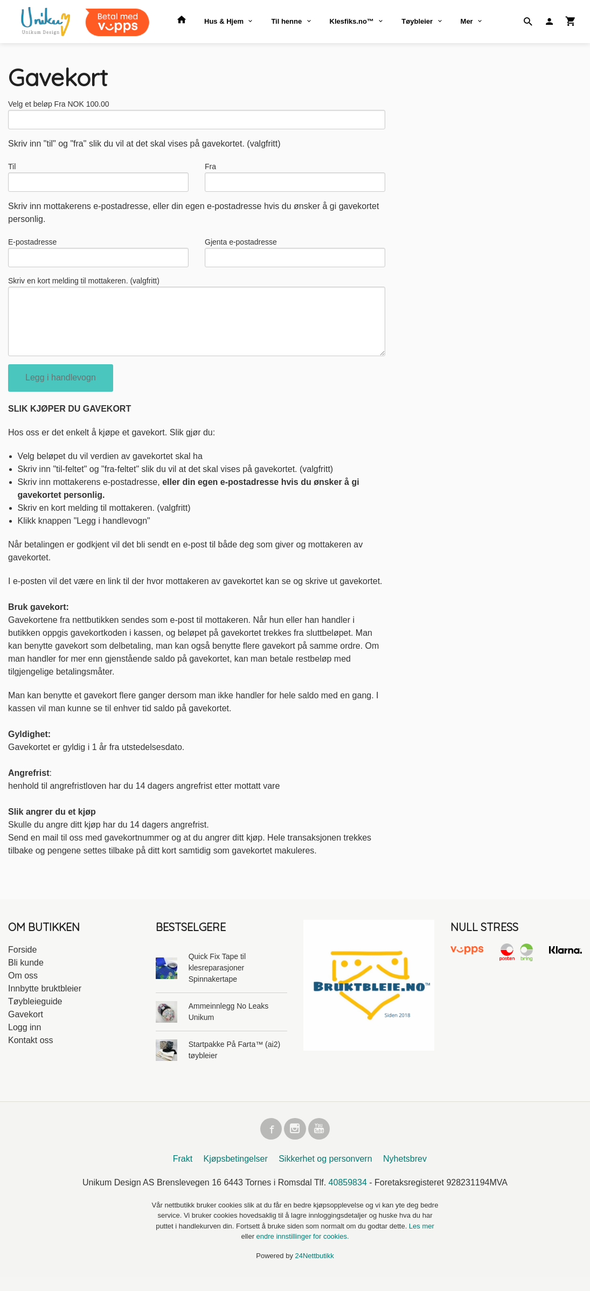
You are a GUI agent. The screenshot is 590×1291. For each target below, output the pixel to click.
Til (12, 168)
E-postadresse (32, 246)
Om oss (23, 987)
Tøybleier (417, 21)
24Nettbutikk (314, 1270)
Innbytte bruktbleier (44, 1000)
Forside (22, 961)
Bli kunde (26, 974)
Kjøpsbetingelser (236, 1172)
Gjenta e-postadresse (241, 246)
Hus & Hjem (224, 21)
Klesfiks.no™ (352, 21)
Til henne (286, 21)
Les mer (421, 1240)
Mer (467, 21)
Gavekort (25, 1026)
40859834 (348, 1196)
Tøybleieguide (35, 1013)
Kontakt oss (30, 1052)
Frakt (182, 1172)
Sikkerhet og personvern (325, 1172)
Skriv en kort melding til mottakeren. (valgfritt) (83, 287)
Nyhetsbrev (405, 1172)
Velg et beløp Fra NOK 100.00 (58, 104)
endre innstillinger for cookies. (302, 1250)
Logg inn (24, 1039)
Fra (210, 168)
